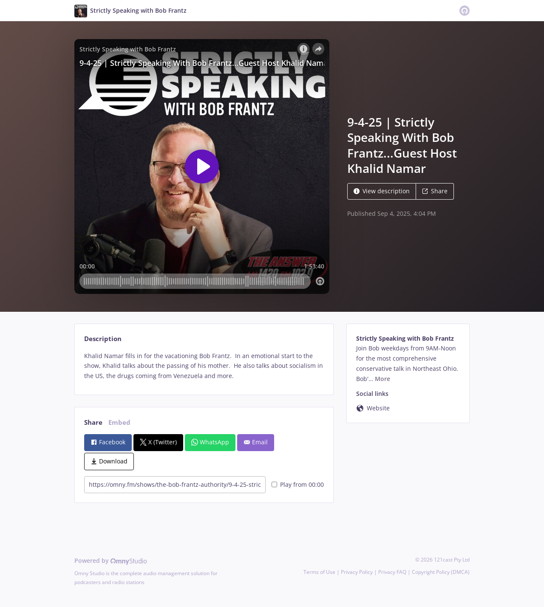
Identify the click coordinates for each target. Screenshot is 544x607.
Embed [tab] (119, 422)
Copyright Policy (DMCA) (441, 572)
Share (435, 191)
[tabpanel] (203, 366)
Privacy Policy (357, 572)
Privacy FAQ (392, 572)
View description (382, 191)
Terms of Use (319, 572)
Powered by (110, 560)
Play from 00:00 (298, 484)
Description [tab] (103, 338)
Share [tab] (93, 422)
